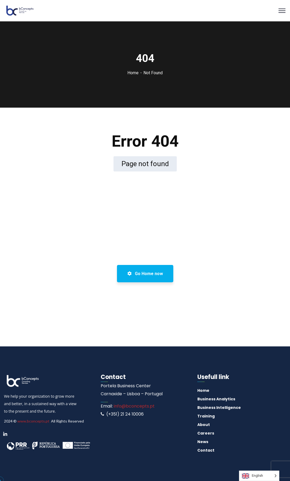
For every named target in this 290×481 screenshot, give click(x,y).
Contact (205, 450)
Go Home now (145, 273)
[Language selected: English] (259, 476)
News (202, 441)
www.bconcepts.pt (33, 421)
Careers (205, 433)
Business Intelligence (219, 407)
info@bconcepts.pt (134, 406)
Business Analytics (216, 399)
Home (133, 72)
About (203, 424)
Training (206, 416)
